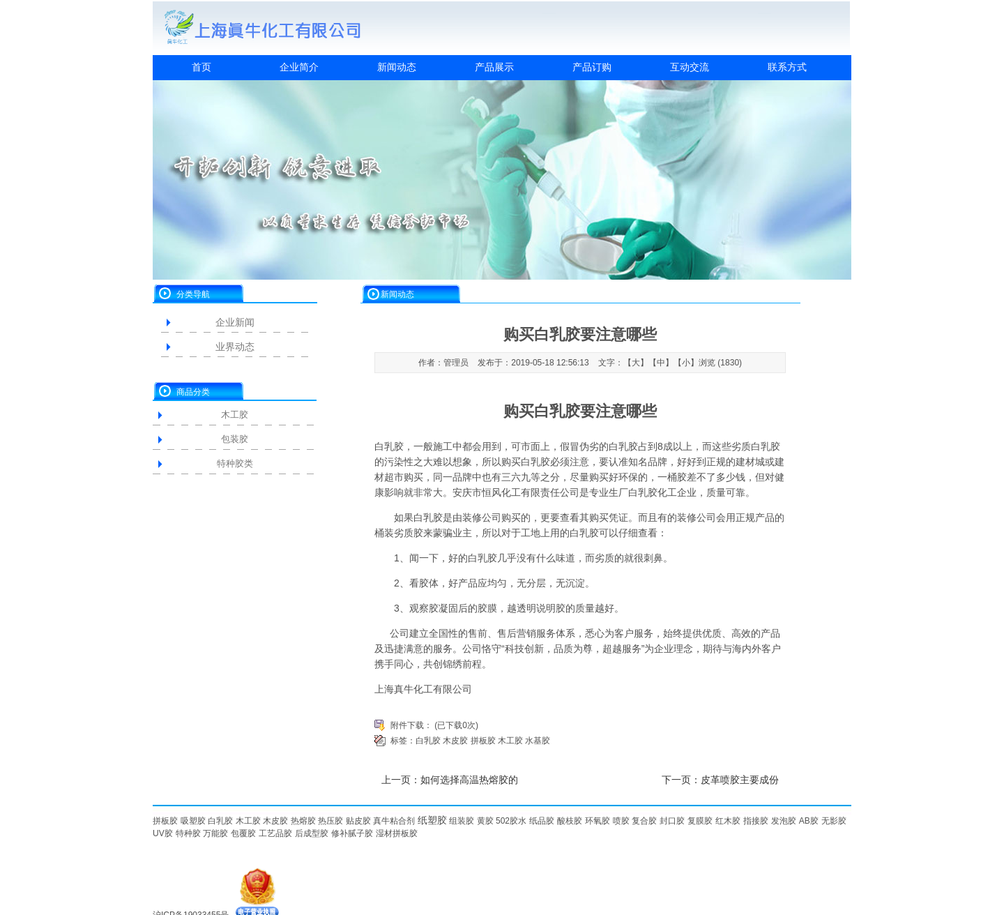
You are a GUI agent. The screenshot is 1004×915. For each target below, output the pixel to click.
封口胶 (672, 821)
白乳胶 (389, 446)
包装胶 (234, 439)
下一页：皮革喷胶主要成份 (720, 779)
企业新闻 (234, 322)
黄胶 (485, 821)
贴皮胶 (358, 821)
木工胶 (234, 414)
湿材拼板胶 (397, 833)
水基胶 (537, 741)
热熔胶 (303, 821)
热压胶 (330, 821)
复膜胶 (700, 821)
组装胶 (461, 821)
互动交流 (689, 67)
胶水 (518, 821)
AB (804, 821)
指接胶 (755, 821)
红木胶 (727, 821)
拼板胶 (483, 741)
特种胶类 (235, 463)
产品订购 (591, 67)
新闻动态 (396, 67)
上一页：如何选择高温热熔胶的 (449, 779)
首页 (201, 67)
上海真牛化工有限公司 (423, 689)
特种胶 (188, 833)
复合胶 (644, 821)
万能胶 (215, 833)
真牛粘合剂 (394, 821)
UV (159, 833)
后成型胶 (311, 833)
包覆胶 (243, 833)
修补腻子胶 (352, 833)
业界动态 (234, 346)
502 (503, 821)
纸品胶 (541, 821)
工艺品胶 (275, 833)
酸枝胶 (569, 821)
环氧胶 (597, 821)
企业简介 (299, 67)
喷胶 (621, 821)
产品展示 (494, 67)
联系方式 (787, 67)
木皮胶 (455, 741)
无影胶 (833, 821)
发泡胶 (783, 821)
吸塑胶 (193, 821)
